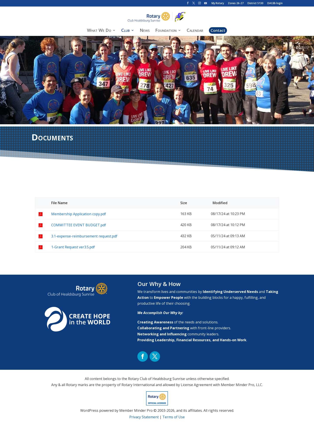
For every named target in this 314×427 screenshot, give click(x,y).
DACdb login (275, 3)
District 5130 (255, 3)
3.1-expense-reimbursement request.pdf (84, 236)
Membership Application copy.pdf (78, 214)
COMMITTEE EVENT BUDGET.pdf (78, 225)
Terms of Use (173, 417)
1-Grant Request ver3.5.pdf (73, 247)
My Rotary (218, 3)
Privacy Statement (144, 417)
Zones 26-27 (236, 3)
